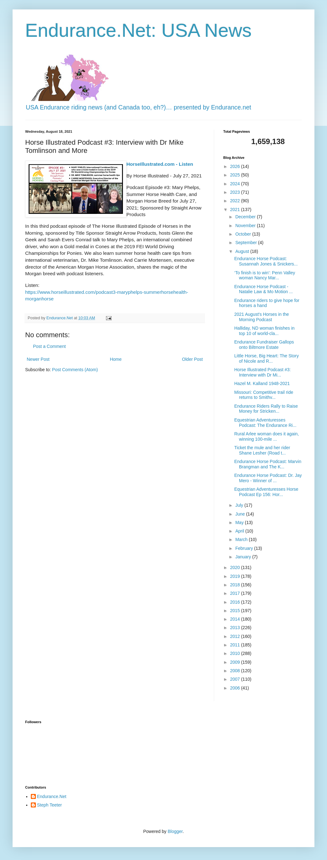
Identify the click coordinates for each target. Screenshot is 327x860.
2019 (235, 576)
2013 (235, 627)
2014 (235, 619)
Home (115, 359)
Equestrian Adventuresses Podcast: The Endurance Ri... (265, 422)
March (242, 539)
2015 (235, 610)
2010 (235, 653)
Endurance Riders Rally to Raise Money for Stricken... (266, 409)
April (240, 530)
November (246, 225)
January (243, 556)
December (246, 216)
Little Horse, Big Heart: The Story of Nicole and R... (266, 358)
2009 (235, 662)
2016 (235, 602)
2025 (235, 174)
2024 (235, 183)
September (246, 242)
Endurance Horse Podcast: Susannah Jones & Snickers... (266, 261)
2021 (235, 209)
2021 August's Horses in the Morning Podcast (261, 317)
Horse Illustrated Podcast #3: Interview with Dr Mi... (262, 372)
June (240, 514)
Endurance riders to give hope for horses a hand (266, 303)
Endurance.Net (51, 796)
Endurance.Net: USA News (138, 30)
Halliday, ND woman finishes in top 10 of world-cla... (264, 331)
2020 (235, 567)
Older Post (192, 359)
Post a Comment (49, 346)
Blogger (175, 831)
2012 (235, 636)
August (242, 251)
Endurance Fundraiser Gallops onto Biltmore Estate (264, 344)
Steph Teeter (49, 804)
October (243, 234)
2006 (235, 687)
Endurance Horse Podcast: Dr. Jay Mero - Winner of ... (268, 478)
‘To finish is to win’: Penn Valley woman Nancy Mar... (264, 275)
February (244, 548)
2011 (235, 644)
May (240, 522)
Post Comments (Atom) (75, 369)
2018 (235, 584)
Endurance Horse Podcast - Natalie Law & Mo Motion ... (263, 289)
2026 (235, 166)
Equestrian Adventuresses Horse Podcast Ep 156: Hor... (266, 492)
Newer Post (38, 359)
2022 (235, 200)
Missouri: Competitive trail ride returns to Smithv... (263, 395)
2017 (235, 593)
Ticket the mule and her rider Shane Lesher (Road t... (262, 450)
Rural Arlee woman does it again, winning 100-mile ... (266, 436)
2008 (235, 670)
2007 (235, 679)
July (239, 505)
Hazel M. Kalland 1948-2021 (262, 383)
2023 (235, 192)
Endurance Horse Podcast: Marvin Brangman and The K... (267, 464)
